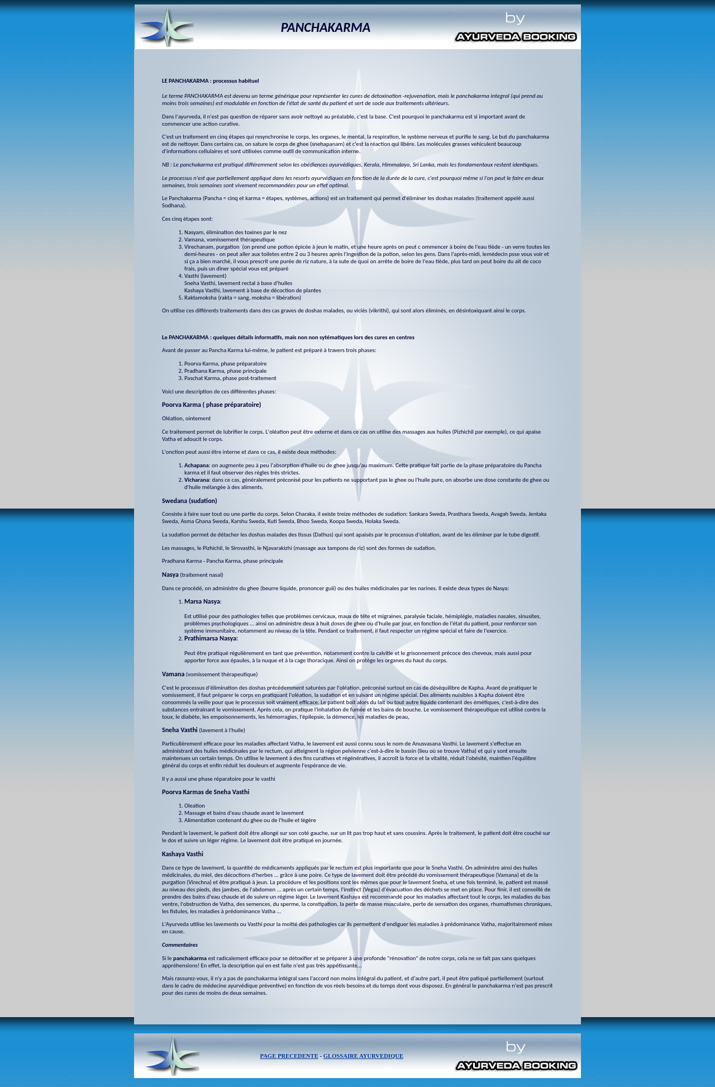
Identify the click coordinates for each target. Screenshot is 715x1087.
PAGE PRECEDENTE (289, 1056)
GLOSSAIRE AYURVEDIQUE (363, 1056)
